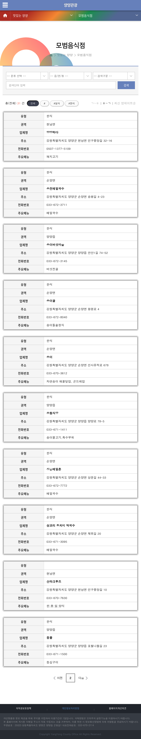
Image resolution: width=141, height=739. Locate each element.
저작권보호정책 (23, 708)
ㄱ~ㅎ (95, 103)
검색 (126, 85)
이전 (57, 678)
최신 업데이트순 (125, 103)
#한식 (71, 103)
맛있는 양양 (20, 15)
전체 (33, 103)
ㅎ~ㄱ (106, 103)
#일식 (57, 103)
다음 (83, 678)
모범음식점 (85, 15)
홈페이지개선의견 (117, 708)
